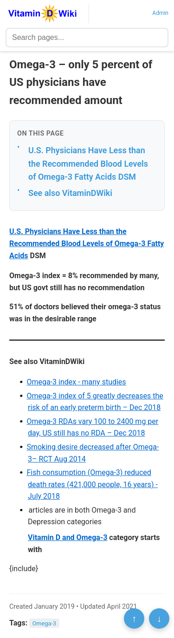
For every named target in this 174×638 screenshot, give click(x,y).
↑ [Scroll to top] (134, 618)
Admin (160, 13)
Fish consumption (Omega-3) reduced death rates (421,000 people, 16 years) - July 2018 (91, 484)
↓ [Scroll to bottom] (159, 618)
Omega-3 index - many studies (76, 382)
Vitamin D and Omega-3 (67, 537)
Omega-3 (44, 623)
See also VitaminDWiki (70, 193)
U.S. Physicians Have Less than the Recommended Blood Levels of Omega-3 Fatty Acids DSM (88, 163)
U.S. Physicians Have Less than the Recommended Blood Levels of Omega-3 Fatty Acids (86, 243)
